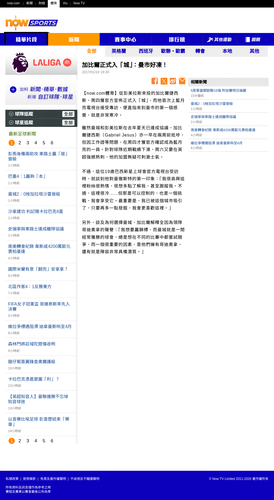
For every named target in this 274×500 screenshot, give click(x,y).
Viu (65, 3)
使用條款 (29, 479)
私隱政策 (12, 479)
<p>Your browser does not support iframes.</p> (228, 192)
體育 (54, 3)
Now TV (79, 3)
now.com (13, 3)
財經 (42, 3)
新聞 (29, 3)
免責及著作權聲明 (53, 479)
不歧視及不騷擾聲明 (84, 479)
